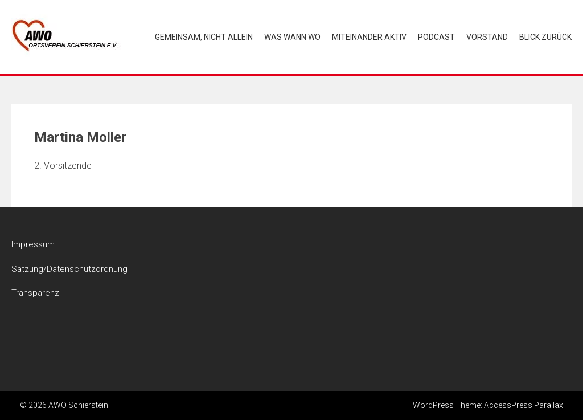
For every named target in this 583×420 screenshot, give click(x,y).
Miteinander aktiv (369, 37)
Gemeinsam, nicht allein (204, 37)
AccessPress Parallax (523, 405)
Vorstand (487, 37)
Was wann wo (292, 37)
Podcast (436, 37)
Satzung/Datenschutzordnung (69, 269)
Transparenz (35, 293)
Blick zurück (545, 37)
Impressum (33, 244)
